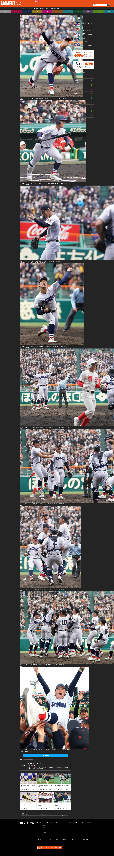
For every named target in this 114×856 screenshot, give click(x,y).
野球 (44, 827)
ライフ (67, 11)
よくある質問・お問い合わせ (86, 839)
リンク (73, 839)
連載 (99, 11)
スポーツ (27, 11)
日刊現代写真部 (32, 763)
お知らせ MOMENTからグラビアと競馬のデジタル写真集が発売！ (40, 8)
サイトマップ (48, 839)
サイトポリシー (40, 839)
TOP (6, 11)
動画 (88, 11)
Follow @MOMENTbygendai (30, 1)
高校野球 (30, 759)
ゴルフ (44, 830)
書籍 (109, 11)
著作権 (64, 839)
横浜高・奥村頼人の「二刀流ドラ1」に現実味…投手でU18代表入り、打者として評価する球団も (44, 815)
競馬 (78, 11)
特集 (44, 825)
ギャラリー (57, 11)
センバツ (26, 759)
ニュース (16, 11)
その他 (44, 832)
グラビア (47, 11)
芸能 (37, 11)
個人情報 (56, 839)
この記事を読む (45, 755)
